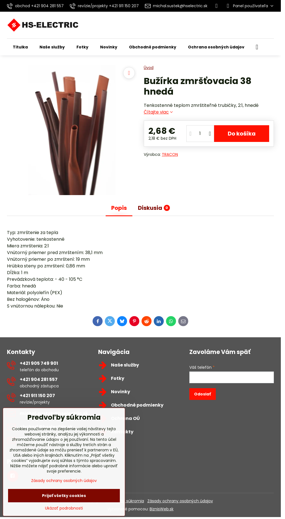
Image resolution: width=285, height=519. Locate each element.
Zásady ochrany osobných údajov (180, 501)
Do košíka (242, 133)
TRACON (170, 154)
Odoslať (202, 394)
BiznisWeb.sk (162, 509)
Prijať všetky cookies (64, 495)
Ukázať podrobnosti (64, 508)
